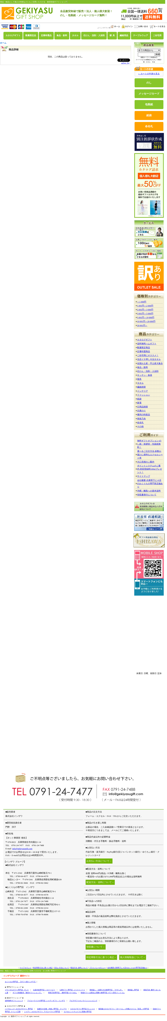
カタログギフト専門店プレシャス (82, 1009)
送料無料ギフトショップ (14, 1001)
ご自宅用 (157, 35)
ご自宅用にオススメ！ (147, 355)
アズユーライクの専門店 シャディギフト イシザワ (46, 1001)
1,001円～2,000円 (145, 305)
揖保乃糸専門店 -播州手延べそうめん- (62, 993)
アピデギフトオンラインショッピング (83, 1001)
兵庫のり (141, 410)
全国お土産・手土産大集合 (150, 363)
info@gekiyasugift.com (22, 848)
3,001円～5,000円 (145, 313)
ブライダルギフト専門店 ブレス (17, 990)
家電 (139, 403)
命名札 (149, 126)
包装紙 (149, 104)
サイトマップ (143, 476)
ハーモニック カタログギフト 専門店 (19, 1009)
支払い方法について (61, 968)
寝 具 (112, 35)
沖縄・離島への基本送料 (149, 490)
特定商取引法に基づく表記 (43, 968)
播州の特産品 (143, 414)
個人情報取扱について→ (132, 957)
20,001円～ (142, 325)
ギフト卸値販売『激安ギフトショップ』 (27, 993)
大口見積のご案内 (145, 462)
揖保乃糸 (141, 418)
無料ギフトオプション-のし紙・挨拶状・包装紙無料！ (149, 443)
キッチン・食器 (144, 375)
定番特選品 (46, 35)
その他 (140, 426)
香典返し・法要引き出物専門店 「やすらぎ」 (106, 990)
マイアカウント (25, 968)
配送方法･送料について (79, 968)
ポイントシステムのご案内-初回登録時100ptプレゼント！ (149, 468)
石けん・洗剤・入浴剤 (94, 35)
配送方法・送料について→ (100, 882)
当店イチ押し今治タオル (149, 359)
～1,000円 (141, 301)
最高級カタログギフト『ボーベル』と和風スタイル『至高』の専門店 (123, 1009)
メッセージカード (149, 93)
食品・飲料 (61, 35)
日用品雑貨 (142, 406)
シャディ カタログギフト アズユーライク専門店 (42, 1011)
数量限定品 (30, 35)
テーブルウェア (140, 35)
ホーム (3, 43)
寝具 (139, 379)
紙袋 (149, 115)
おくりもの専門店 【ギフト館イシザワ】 (20, 982)
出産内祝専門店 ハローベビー (44, 990)
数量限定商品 (143, 347)
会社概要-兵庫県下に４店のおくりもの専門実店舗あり (150, 483)
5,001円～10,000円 (145, 317)
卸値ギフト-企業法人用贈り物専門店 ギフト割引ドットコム (103, 993)
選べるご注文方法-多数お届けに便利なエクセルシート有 (150, 454)
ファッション (143, 395)
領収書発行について (146, 494)
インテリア (142, 391)
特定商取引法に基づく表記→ (101, 957)
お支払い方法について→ (99, 861)
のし (149, 82)
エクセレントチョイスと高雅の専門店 (78, 1011)
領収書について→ (95, 947)
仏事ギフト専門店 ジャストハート (72, 990)
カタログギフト (13, 35)
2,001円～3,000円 (145, 309)
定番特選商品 (143, 351)
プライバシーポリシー (97, 968)
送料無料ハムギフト (146, 343)
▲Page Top (125, 63)
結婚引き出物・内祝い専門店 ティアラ (52, 1009)
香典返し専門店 (133, 990)
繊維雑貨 (141, 387)
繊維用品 (124, 35)
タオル (75, 35)
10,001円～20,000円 (146, 321)
